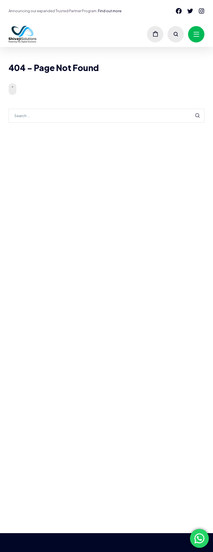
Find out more (109, 11)
